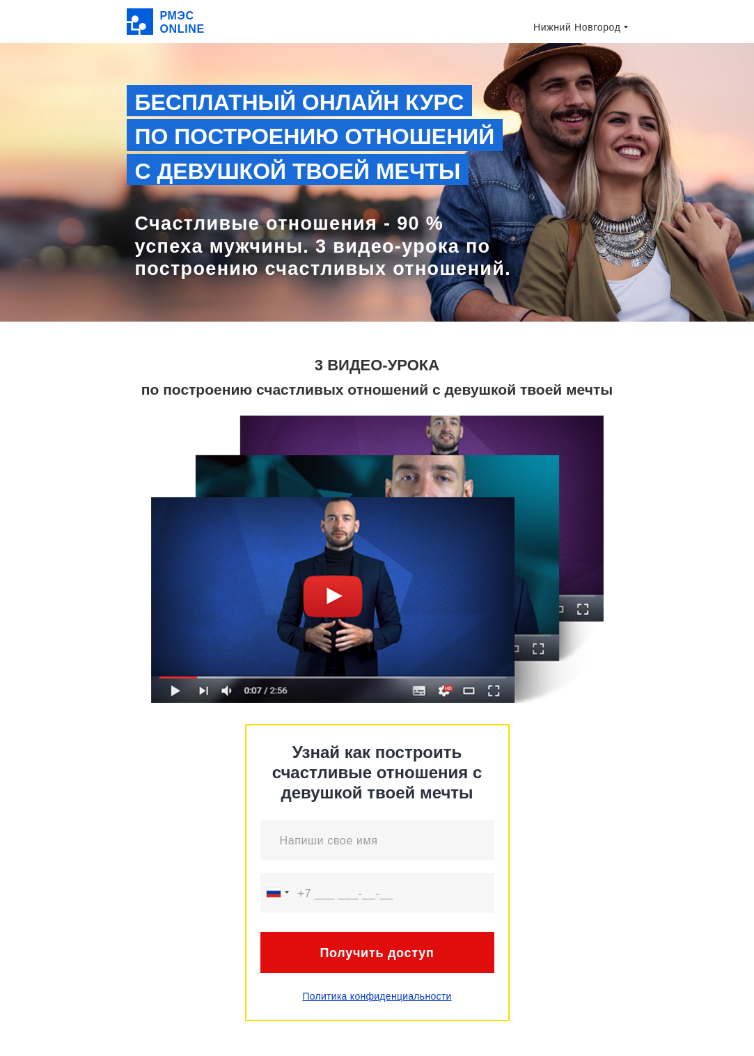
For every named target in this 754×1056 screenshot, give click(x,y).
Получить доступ (377, 953)
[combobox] (277, 893)
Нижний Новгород (577, 27)
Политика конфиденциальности (376, 996)
